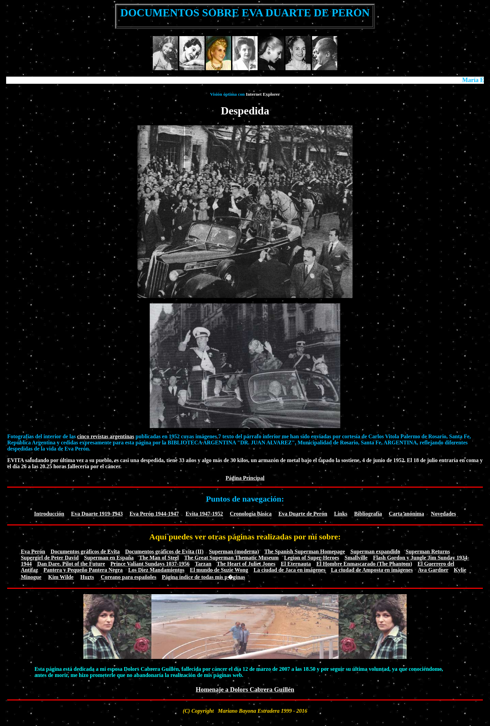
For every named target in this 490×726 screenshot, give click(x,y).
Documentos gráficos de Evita (85, 551)
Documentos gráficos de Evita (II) (164, 551)
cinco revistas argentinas (105, 436)
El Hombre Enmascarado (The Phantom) (364, 564)
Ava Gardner (433, 570)
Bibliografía (368, 514)
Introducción (49, 514)
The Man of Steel (159, 558)
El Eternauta (296, 564)
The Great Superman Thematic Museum (231, 558)
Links (340, 514)
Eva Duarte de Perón (302, 514)
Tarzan (203, 564)
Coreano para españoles (128, 577)
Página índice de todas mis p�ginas (203, 577)
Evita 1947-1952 (204, 514)
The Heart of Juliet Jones (246, 564)
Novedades (443, 514)
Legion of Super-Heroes (311, 558)
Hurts (87, 577)
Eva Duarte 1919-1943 (97, 514)
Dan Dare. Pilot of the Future (71, 564)
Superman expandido (375, 551)
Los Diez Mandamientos (156, 570)
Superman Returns (428, 551)
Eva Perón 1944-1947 (154, 514)
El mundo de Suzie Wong (219, 570)
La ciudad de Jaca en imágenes (289, 570)
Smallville (356, 558)
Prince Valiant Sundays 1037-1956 (150, 564)
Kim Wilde (61, 577)
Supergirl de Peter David (50, 558)
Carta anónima (406, 514)
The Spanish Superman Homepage (304, 551)
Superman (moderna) (234, 551)
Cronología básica (251, 514)
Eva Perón (33, 551)
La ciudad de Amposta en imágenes (371, 570)
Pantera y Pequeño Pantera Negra (83, 570)
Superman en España (109, 558)
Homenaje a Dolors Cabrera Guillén (245, 689)
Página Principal (245, 478)
